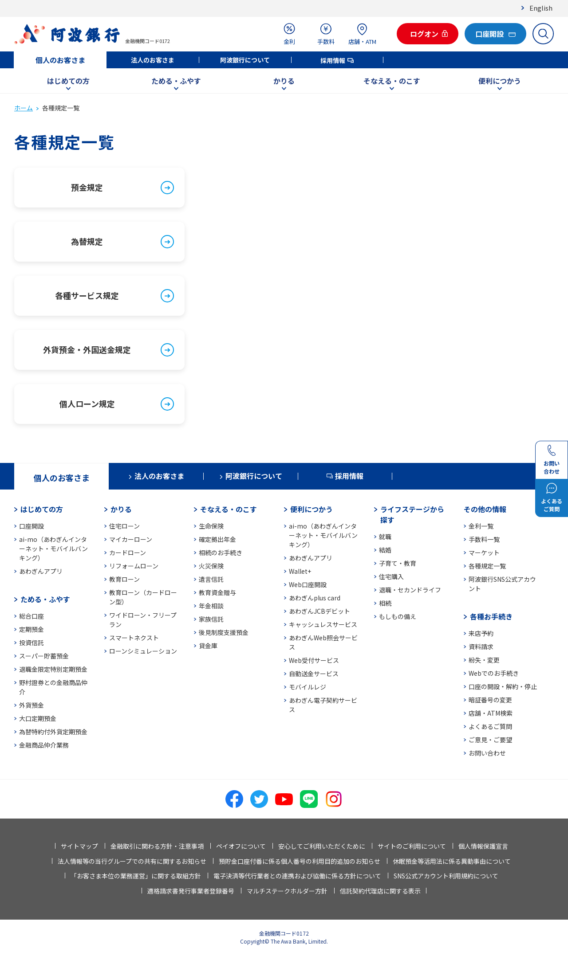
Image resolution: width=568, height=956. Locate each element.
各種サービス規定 (87, 295)
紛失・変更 (484, 659)
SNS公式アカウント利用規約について (446, 875)
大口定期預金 (37, 718)
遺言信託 (211, 579)
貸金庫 (208, 645)
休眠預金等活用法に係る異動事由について (452, 861)
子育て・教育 (397, 563)
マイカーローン (130, 539)
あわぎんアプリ (41, 571)
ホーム (23, 107)
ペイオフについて (241, 846)
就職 (385, 536)
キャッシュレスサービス (323, 624)
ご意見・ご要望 (490, 739)
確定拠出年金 (217, 539)
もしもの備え (397, 616)
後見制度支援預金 (223, 632)
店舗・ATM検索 (491, 713)
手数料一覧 (484, 539)
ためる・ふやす (176, 80)
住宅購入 (391, 576)
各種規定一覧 (487, 565)
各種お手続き (491, 616)
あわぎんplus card (314, 597)
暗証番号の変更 (490, 699)
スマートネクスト (134, 637)
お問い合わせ (487, 752)
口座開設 (31, 525)
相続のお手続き (220, 552)
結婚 (385, 549)
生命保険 (211, 525)
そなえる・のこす (391, 80)
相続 (385, 603)
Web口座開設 (308, 584)
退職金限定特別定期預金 (53, 669)
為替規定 (87, 241)
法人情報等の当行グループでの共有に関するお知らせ (132, 861)
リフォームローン (133, 565)
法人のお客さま (152, 59)
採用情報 (332, 60)
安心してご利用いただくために (321, 846)
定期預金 (31, 629)
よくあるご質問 (490, 726)
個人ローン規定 (87, 403)
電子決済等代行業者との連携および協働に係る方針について (297, 875)
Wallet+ (300, 571)
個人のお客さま (60, 60)
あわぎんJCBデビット (319, 611)
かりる (284, 80)
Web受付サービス (314, 660)
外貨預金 (31, 705)
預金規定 (87, 187)
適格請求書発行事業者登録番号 (190, 890)
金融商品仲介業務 (44, 745)
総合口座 (31, 615)
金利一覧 (481, 525)
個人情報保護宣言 (483, 846)
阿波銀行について (245, 59)
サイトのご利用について (412, 846)
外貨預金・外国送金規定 (87, 349)
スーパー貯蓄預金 (44, 655)
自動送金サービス (314, 673)
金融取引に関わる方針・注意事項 (157, 846)
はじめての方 (68, 80)
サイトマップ (79, 846)
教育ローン (124, 579)
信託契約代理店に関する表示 (380, 890)
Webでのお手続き (494, 673)
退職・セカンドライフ (410, 589)
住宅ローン (124, 525)
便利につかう (499, 80)
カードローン (127, 552)
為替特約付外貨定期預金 (53, 731)
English (540, 7)
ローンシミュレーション (143, 650)
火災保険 (211, 565)
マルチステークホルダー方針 (287, 890)
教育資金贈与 (217, 592)
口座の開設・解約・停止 (503, 686)
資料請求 (481, 646)
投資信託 (31, 642)
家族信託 (211, 619)
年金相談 (211, 605)
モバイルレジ (307, 686)
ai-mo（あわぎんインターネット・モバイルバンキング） (53, 548)
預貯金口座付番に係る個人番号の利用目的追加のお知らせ (299, 861)
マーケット (484, 552)
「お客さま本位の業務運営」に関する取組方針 (136, 875)
